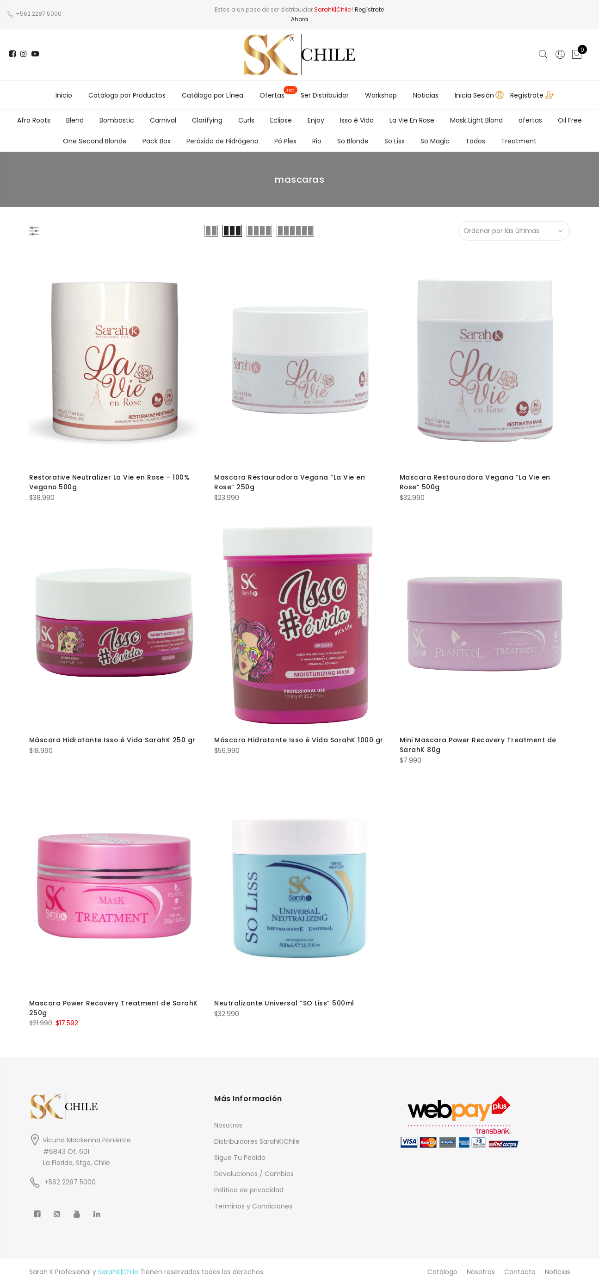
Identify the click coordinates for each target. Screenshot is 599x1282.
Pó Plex (285, 141)
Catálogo (442, 1269)
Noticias (425, 95)
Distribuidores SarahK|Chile (257, 1139)
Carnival (163, 120)
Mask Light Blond (476, 120)
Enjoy (316, 120)
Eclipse (281, 120)
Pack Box (156, 141)
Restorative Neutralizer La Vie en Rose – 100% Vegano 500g (110, 482)
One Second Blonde (95, 141)
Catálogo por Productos (127, 95)
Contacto (520, 1269)
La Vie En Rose (411, 120)
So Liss (394, 141)
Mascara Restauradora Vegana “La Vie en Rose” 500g (475, 482)
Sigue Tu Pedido (240, 1155)
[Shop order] (514, 231)
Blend (75, 120)
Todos (475, 141)
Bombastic (116, 120)
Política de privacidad (249, 1187)
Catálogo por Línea (212, 95)
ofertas (530, 120)
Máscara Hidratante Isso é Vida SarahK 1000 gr (299, 739)
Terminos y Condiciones (253, 1203)
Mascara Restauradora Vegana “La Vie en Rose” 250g (289, 482)
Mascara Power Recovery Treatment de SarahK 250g (114, 1006)
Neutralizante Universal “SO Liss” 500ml (284, 1001)
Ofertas (271, 95)
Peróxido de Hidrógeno (222, 141)
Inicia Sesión (474, 95)
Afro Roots (33, 120)
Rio (316, 141)
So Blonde (353, 141)
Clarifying (207, 120)
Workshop (381, 95)
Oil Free (570, 120)
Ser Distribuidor (325, 95)
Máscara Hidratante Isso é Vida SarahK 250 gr (112, 739)
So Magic (435, 141)
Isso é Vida (357, 120)
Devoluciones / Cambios (254, 1171)
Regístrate (526, 95)
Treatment (519, 141)
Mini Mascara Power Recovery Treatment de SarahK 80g (479, 744)
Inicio (64, 95)
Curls (246, 120)
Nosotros (228, 1123)
